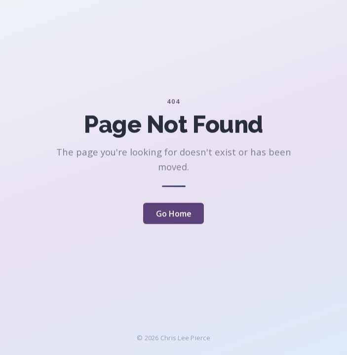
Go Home (174, 214)
